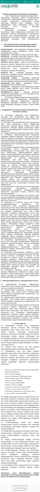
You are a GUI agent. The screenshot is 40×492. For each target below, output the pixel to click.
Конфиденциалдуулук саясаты (20, 490)
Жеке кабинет (29, 2)
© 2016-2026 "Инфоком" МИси (20, 485)
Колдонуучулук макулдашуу (20, 488)
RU (38, 2)
